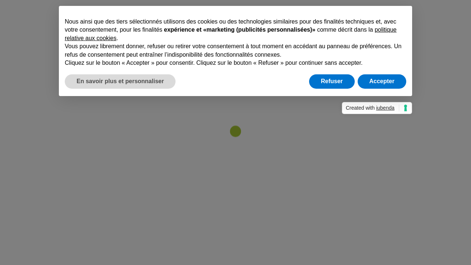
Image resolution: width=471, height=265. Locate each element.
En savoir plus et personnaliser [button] (120, 81)
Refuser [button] (332, 81)
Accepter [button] (381, 81)
